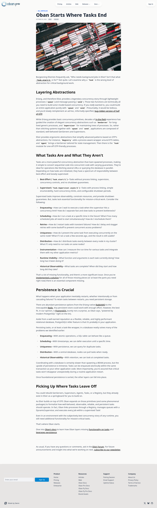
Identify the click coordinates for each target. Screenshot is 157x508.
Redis (50, 307)
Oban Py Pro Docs (85, 491)
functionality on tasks (99, 429)
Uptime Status (108, 483)
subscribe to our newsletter (107, 449)
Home (56, 477)
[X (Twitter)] (145, 503)
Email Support (108, 480)
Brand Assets (83, 494)
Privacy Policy (133, 480)
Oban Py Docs (83, 488)
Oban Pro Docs (84, 486)
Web (76, 4)
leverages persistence (46, 432)
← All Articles (42, 11)
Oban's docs (50, 429)
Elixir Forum (98, 446)
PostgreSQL (60, 310)
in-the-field (100, 119)
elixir (50, 19)
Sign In (150, 4)
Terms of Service (134, 483)
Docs (97, 4)
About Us (131, 477)
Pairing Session (109, 477)
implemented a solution (47, 277)
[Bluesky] (148, 503)
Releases (86, 4)
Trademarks (132, 486)
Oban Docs (82, 483)
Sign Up (42, 480)
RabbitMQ (100, 304)
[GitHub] (152, 503)
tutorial (56, 19)
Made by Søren (13, 503)
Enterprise (57, 486)
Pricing (59, 4)
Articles (68, 4)
